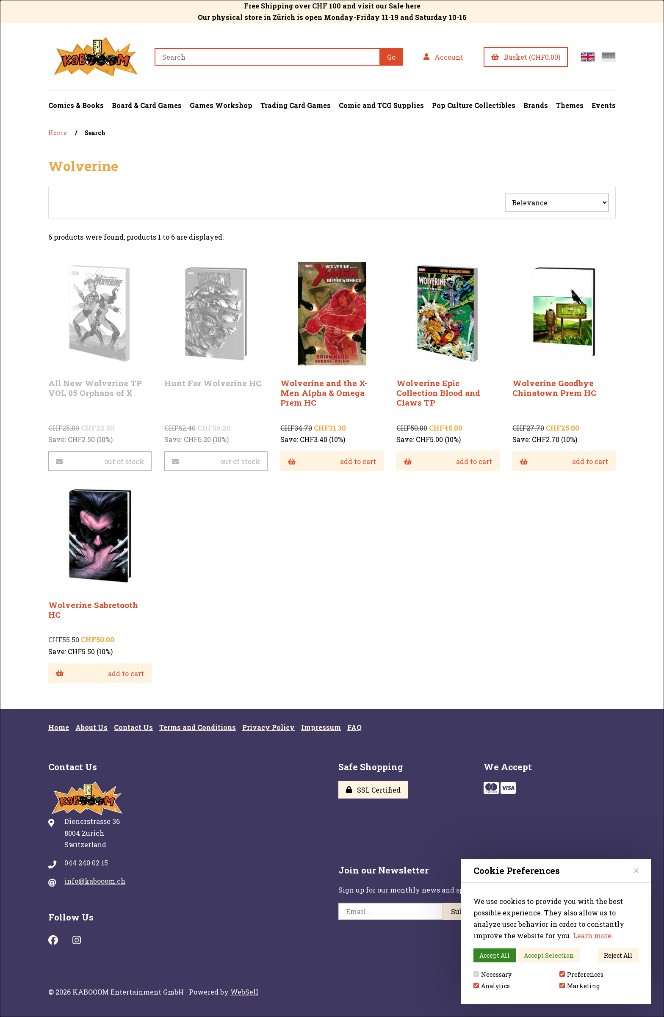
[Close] (636, 870)
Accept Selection (549, 955)
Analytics (491, 986)
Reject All (618, 955)
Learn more (592, 935)
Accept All (494, 955)
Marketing (579, 986)
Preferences (581, 974)
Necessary (492, 974)
